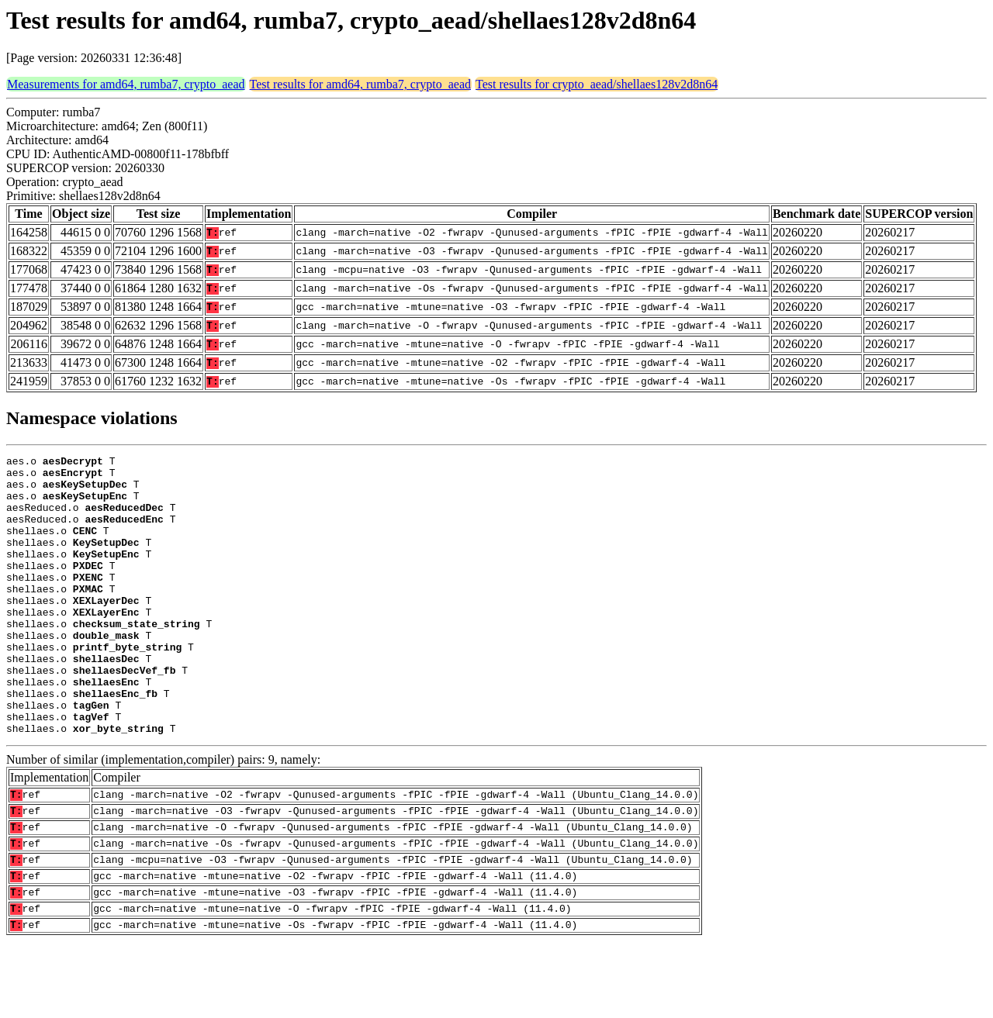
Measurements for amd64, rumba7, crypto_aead (126, 84)
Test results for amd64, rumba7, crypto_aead (360, 84)
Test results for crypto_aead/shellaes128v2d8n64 (597, 84)
